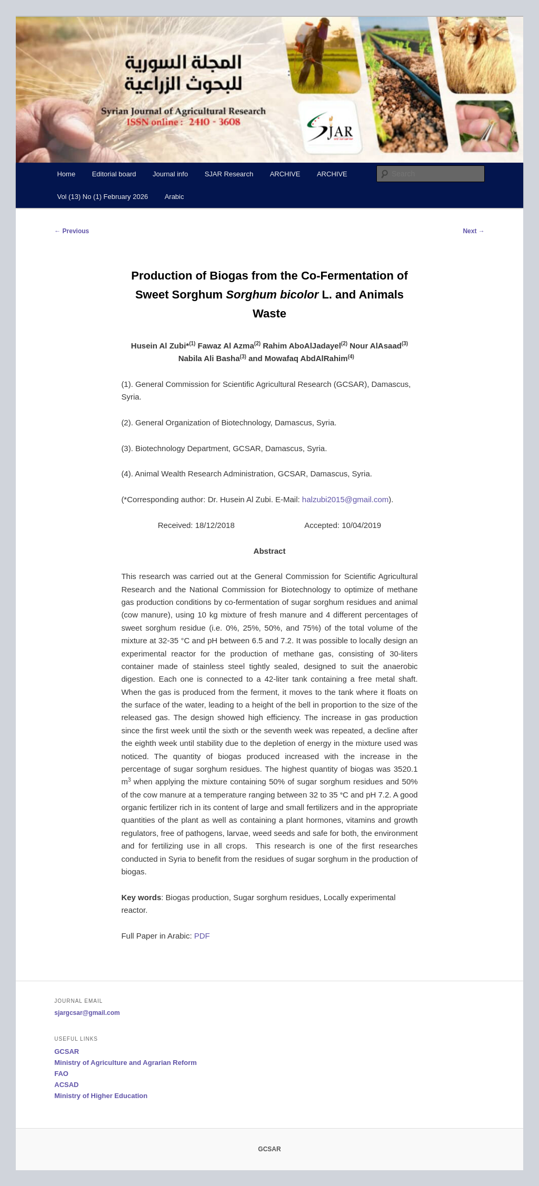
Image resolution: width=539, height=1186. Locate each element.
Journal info (170, 174)
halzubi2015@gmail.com (345, 499)
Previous (71, 231)
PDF (202, 935)
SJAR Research (229, 174)
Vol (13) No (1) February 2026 (102, 197)
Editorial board (114, 174)
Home (66, 174)
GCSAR (66, 1051)
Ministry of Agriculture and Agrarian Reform (125, 1063)
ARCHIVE (285, 174)
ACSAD (66, 1085)
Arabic (174, 197)
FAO (61, 1074)
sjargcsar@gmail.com (86, 1012)
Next (473, 231)
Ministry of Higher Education (100, 1096)
